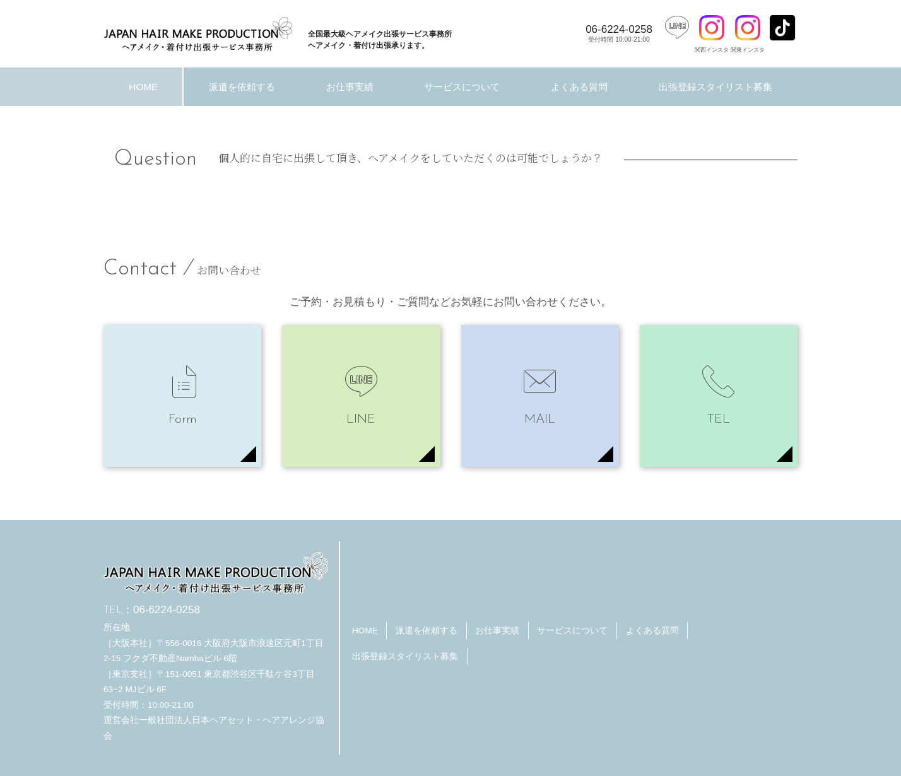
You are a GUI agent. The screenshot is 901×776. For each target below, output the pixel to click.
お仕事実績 (350, 86)
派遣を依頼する (242, 86)
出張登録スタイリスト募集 (715, 86)
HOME (143, 86)
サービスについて (462, 86)
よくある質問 (579, 86)
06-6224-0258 (619, 33)
